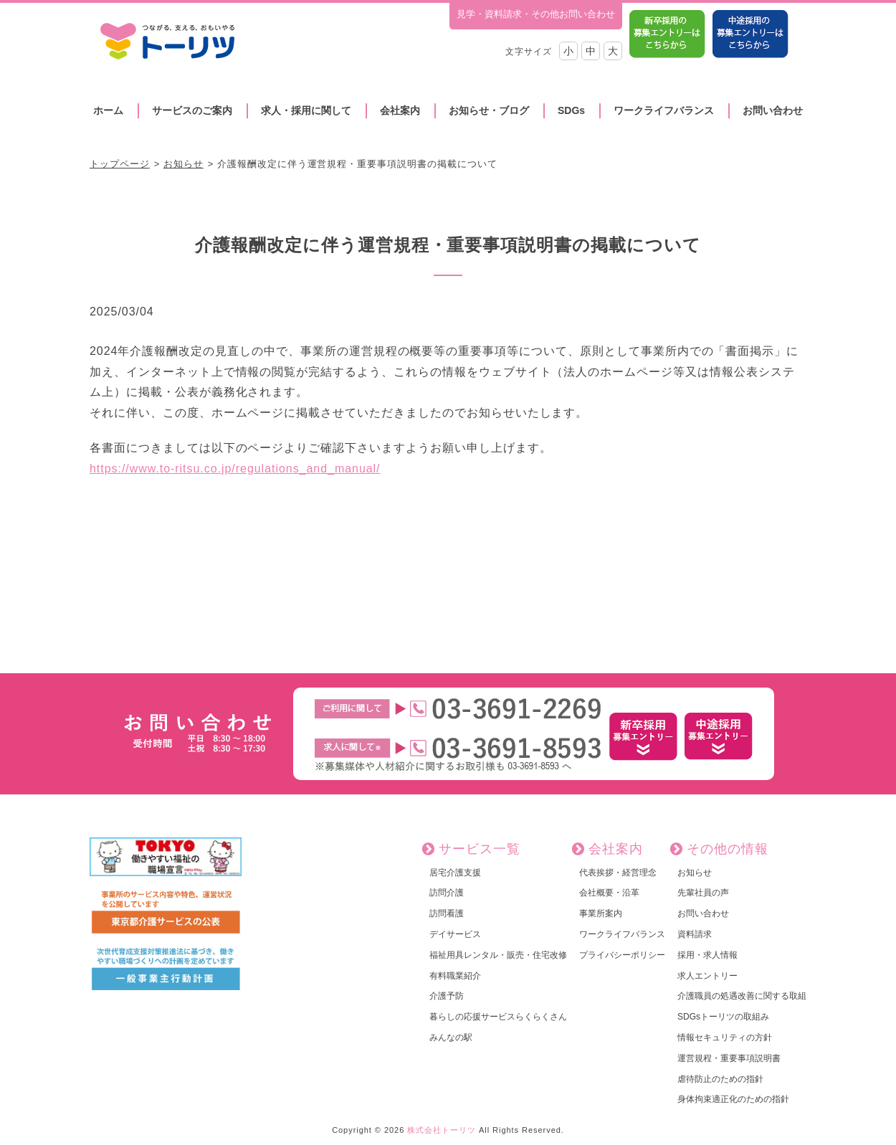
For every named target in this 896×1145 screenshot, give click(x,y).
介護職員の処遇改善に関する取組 (741, 996)
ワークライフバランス (664, 110)
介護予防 (446, 996)
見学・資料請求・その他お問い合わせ (536, 14)
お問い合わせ (773, 110)
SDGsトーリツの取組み (723, 1017)
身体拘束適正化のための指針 (733, 1099)
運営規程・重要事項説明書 (729, 1058)
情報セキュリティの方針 (724, 1037)
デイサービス (455, 934)
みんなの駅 (450, 1037)
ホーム (108, 110)
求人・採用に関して (306, 110)
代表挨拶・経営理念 (618, 873)
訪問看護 (446, 913)
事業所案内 (600, 913)
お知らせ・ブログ (489, 110)
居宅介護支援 (455, 873)
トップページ (120, 163)
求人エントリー (707, 976)
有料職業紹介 (455, 976)
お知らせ (183, 163)
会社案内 (400, 110)
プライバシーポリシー (622, 955)
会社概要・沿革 (609, 893)
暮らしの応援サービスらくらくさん (498, 1017)
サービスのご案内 (192, 110)
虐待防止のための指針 (720, 1079)
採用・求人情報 (707, 955)
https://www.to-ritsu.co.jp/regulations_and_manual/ (235, 468)
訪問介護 (446, 893)
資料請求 (694, 934)
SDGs (571, 110)
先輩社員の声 (703, 893)
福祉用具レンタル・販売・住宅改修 (498, 955)
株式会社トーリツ (441, 1130)
